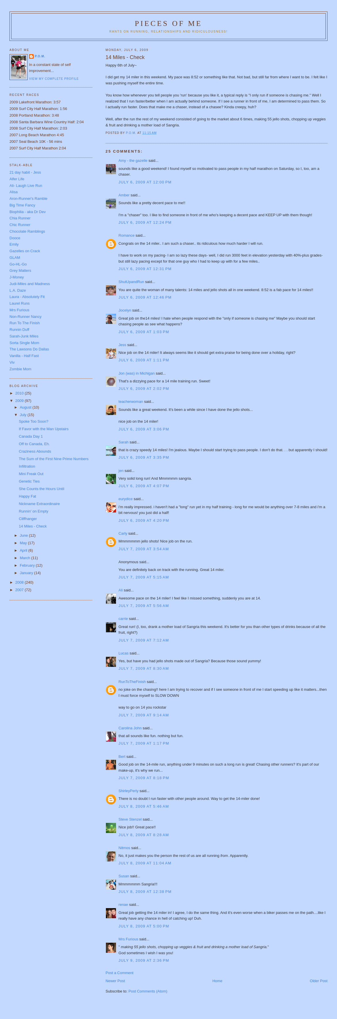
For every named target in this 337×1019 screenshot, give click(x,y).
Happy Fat (27, 496)
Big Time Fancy (22, 205)
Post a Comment (120, 973)
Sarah (124, 442)
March (25, 558)
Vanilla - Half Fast (24, 356)
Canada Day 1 (31, 436)
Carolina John (130, 728)
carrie (123, 618)
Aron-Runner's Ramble (28, 198)
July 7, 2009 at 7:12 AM (144, 640)
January (27, 573)
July (24, 415)
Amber (124, 195)
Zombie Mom (20, 369)
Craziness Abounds (35, 451)
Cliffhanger (28, 519)
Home (217, 981)
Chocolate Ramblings (27, 231)
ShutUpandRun (131, 282)
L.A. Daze (17, 290)
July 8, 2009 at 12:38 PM (145, 891)
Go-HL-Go (18, 264)
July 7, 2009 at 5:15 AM (144, 577)
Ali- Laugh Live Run (25, 185)
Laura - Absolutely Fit (27, 297)
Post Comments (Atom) (147, 991)
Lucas (124, 653)
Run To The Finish (24, 323)
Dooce (14, 238)
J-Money (16, 277)
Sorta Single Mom (24, 343)
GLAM (14, 257)
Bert (122, 756)
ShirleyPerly (128, 791)
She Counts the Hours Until (41, 489)
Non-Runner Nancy (25, 316)
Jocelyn (125, 310)
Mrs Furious (128, 939)
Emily (14, 244)
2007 (20, 590)
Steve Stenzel (130, 819)
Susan (124, 876)
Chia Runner (20, 218)
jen (121, 470)
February (28, 565)
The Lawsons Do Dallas (29, 349)
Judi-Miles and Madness (29, 284)
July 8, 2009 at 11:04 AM (145, 863)
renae (123, 904)
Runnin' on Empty (33, 511)
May (24, 543)
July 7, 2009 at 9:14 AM (144, 715)
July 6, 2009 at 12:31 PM (145, 269)
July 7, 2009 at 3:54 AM (144, 549)
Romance (127, 235)
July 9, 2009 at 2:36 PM (144, 960)
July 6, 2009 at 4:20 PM (144, 520)
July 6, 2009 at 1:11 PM (144, 360)
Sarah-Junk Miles (23, 336)
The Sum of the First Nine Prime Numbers (54, 459)
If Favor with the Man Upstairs (44, 429)
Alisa (13, 192)
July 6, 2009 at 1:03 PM (144, 332)
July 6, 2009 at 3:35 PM (144, 457)
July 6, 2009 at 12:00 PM (145, 182)
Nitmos (124, 848)
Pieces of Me (168, 23)
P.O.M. (40, 56)
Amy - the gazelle (133, 160)
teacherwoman (131, 401)
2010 (20, 393)
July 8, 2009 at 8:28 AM (144, 835)
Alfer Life (16, 179)
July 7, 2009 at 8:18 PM (144, 778)
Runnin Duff (19, 329)
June (24, 535)
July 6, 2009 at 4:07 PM (144, 486)
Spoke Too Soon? (33, 421)
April (24, 550)
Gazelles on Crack (24, 251)
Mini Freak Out (31, 474)
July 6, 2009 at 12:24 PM (145, 222)
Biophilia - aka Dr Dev (27, 212)
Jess (122, 345)
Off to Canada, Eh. (34, 444)
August (26, 407)
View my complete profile (54, 78)
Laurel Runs (19, 303)
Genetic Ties (29, 481)
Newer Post (115, 981)
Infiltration (27, 466)
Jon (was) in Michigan (137, 373)
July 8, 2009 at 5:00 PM (144, 926)
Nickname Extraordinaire (39, 504)
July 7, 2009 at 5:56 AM (144, 606)
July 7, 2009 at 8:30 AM (144, 668)
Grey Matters (20, 270)
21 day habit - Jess (25, 172)
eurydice (126, 499)
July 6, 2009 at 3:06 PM (144, 429)
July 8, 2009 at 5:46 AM (144, 806)
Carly (123, 533)
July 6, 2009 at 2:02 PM (144, 388)
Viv (12, 362)
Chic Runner (19, 225)
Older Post (319, 981)
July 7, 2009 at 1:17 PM (144, 743)
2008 (20, 582)
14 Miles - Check (33, 526)
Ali (121, 590)
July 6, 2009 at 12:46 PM (145, 297)
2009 (20, 401)
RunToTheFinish (132, 682)
